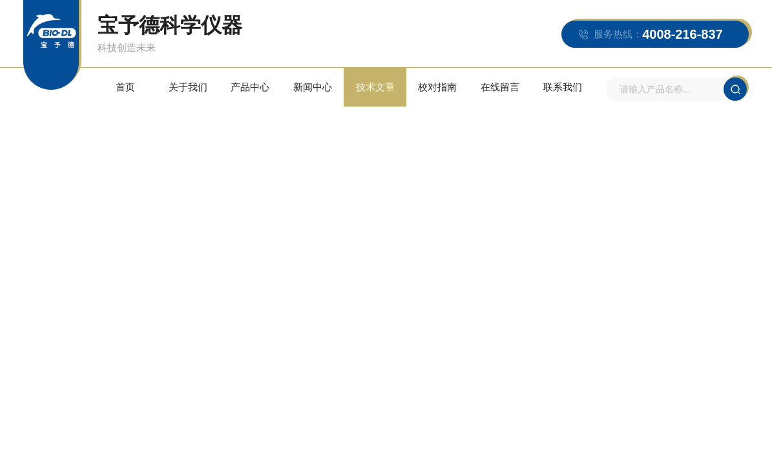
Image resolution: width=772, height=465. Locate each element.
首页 (125, 86)
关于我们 (188, 86)
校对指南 (437, 86)
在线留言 (500, 86)
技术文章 (375, 86)
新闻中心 (312, 86)
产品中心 (250, 86)
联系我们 (562, 86)
